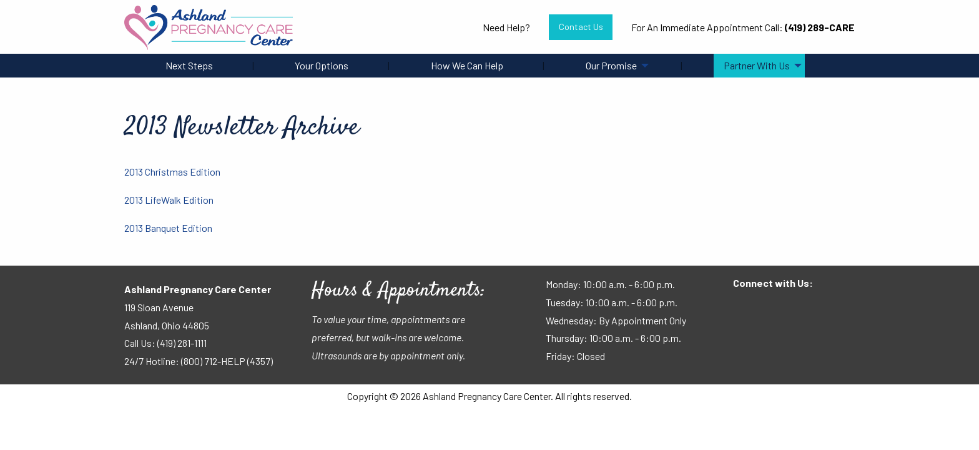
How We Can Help (467, 65)
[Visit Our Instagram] (783, 307)
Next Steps (189, 65)
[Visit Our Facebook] (743, 307)
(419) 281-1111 (182, 343)
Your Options (321, 65)
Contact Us (581, 26)
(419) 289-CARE (820, 27)
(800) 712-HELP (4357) (227, 361)
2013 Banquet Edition (168, 228)
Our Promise (611, 65)
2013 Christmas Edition (172, 172)
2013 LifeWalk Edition (169, 200)
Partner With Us (757, 65)
